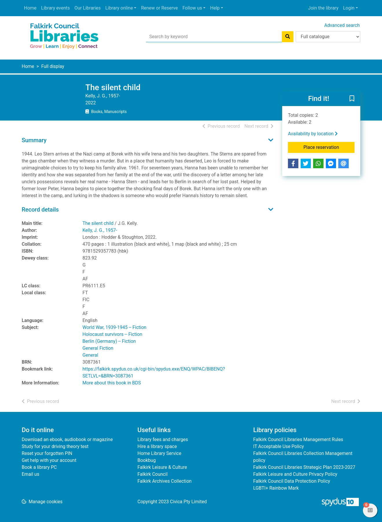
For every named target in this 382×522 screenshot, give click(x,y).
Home (30, 8)
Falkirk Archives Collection (164, 481)
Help (215, 8)
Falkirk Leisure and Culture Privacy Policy (295, 474)
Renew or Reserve (159, 8)
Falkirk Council (152, 474)
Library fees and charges (162, 439)
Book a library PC (39, 467)
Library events (55, 8)
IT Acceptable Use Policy (278, 446)
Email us (30, 474)
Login (348, 8)
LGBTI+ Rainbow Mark (276, 488)
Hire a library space (157, 446)
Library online (119, 8)
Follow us (192, 8)
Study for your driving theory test (55, 446)
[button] (352, 99)
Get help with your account (49, 460)
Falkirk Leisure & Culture (162, 467)
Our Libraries (87, 8)
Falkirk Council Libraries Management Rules (298, 439)
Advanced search (342, 25)
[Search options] (328, 36)
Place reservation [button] (329, 147)
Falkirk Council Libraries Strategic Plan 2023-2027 (304, 467)
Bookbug (146, 460)
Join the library (323, 8)
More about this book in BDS (111, 383)
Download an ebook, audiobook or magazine (67, 439)
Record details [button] (40, 209)
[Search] (287, 36)
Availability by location (313, 133)
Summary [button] (34, 140)
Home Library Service (159, 453)
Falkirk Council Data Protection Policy (291, 481)
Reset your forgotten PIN (47, 453)
